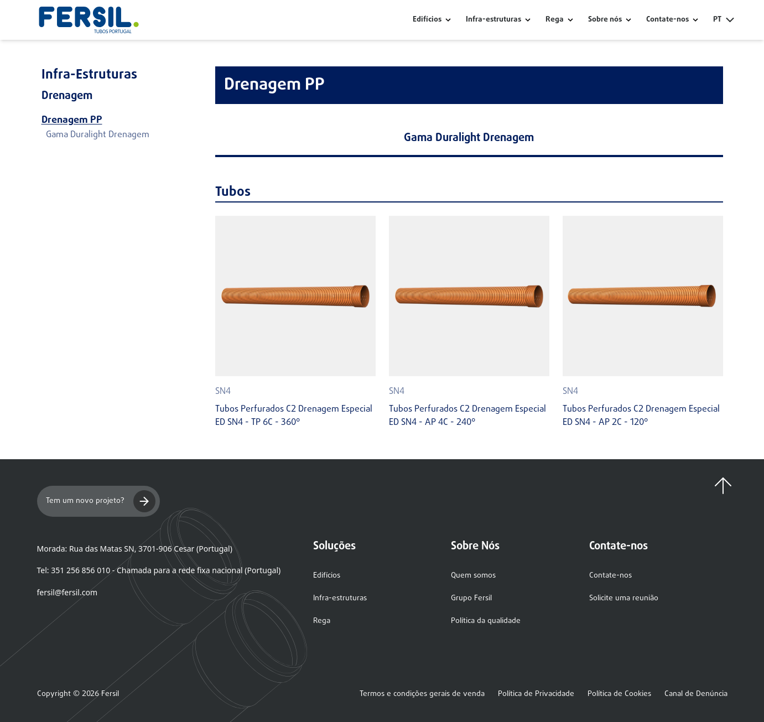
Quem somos (473, 575)
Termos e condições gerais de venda (422, 694)
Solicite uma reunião (623, 598)
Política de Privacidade (536, 694)
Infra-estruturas (493, 19)
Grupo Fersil (471, 598)
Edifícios (427, 19)
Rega (554, 19)
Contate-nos (610, 575)
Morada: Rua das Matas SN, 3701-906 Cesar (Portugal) (134, 548)
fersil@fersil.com (67, 592)
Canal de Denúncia (695, 694)
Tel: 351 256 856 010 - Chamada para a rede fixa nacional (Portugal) (159, 570)
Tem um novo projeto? (100, 501)
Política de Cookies (619, 694)
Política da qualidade (486, 621)
